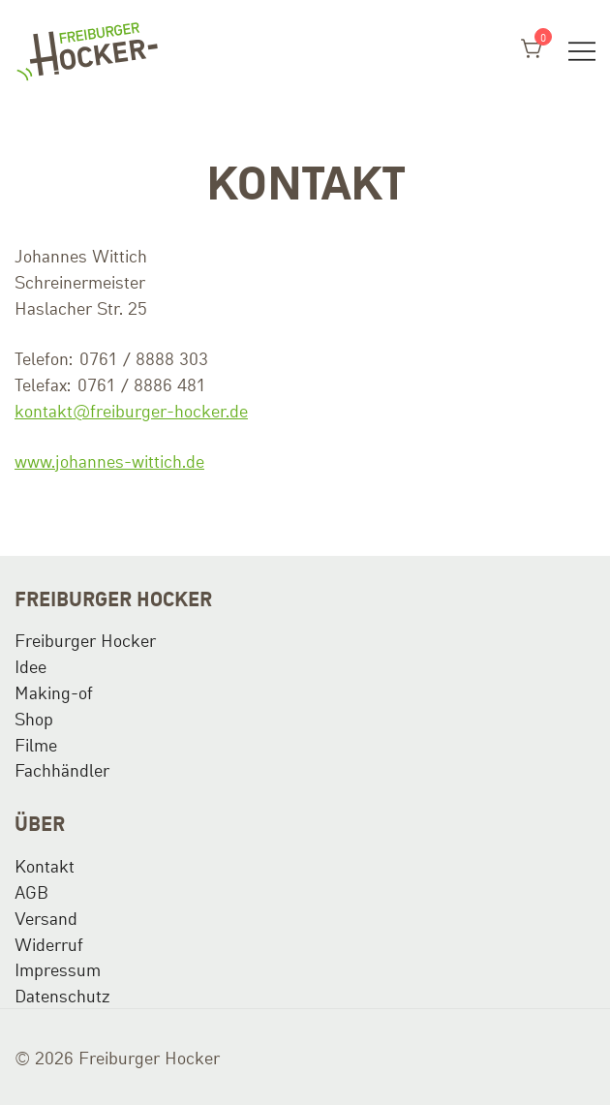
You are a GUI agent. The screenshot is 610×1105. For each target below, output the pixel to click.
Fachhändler (62, 769)
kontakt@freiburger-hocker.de (131, 409)
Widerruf (49, 943)
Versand (46, 917)
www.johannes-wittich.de (109, 460)
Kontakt (45, 864)
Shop (34, 717)
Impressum (58, 968)
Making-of (54, 691)
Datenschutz (62, 994)
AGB (31, 891)
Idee (30, 665)
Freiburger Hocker (85, 639)
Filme (36, 743)
